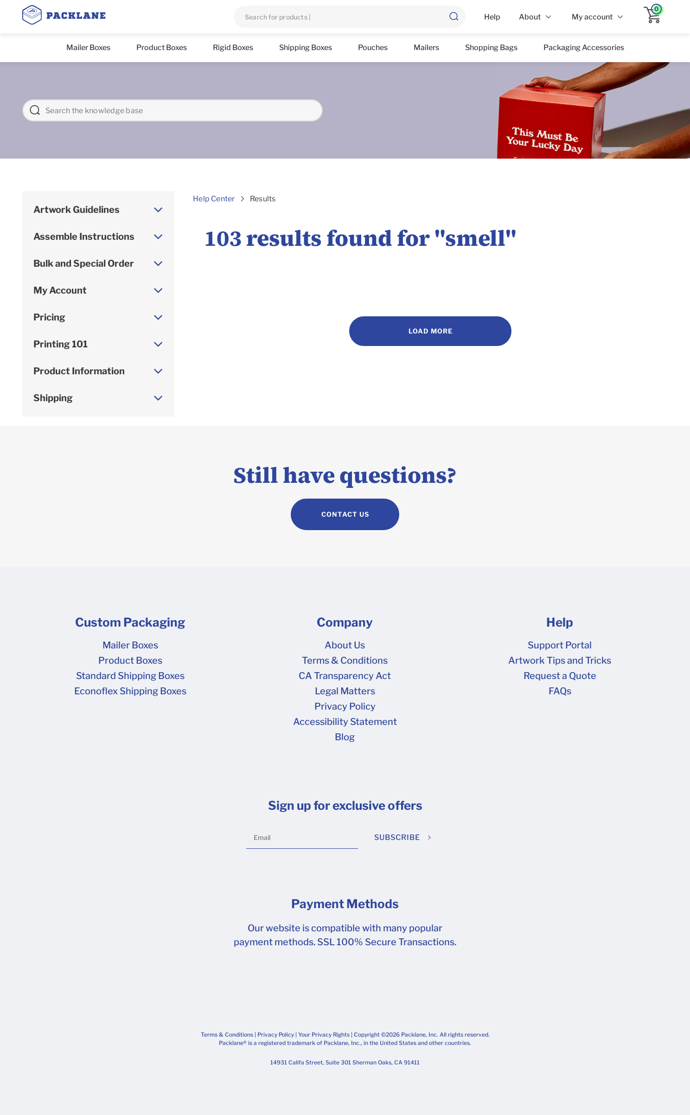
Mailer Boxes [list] (88, 47)
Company (345, 622)
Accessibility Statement (345, 721)
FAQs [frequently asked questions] (560, 691)
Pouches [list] (373, 47)
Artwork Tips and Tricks (559, 660)
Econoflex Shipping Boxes (130, 691)
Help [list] (492, 17)
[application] (656, 17)
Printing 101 (60, 344)
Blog (345, 737)
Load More (431, 331)
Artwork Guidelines (76, 209)
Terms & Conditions (345, 660)
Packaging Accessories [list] (583, 47)
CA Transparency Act (345, 675)
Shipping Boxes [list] (305, 47)
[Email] (302, 838)
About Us (345, 645)
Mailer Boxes (130, 645)
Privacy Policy (345, 706)
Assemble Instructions (83, 236)
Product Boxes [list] (161, 47)
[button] (453, 17)
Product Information (79, 371)
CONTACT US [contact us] (345, 514)
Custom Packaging (130, 622)
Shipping (53, 398)
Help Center (214, 198)
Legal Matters (345, 691)
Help (559, 622)
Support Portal (560, 645)
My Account (60, 290)
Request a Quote (560, 675)
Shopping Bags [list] (491, 47)
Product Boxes (130, 660)
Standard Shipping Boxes (130, 675)
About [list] (530, 17)
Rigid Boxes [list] (233, 47)
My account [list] (592, 17)
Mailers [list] (426, 47)
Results (262, 198)
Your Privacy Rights (324, 1034)
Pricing (49, 317)
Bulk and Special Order (83, 263)
